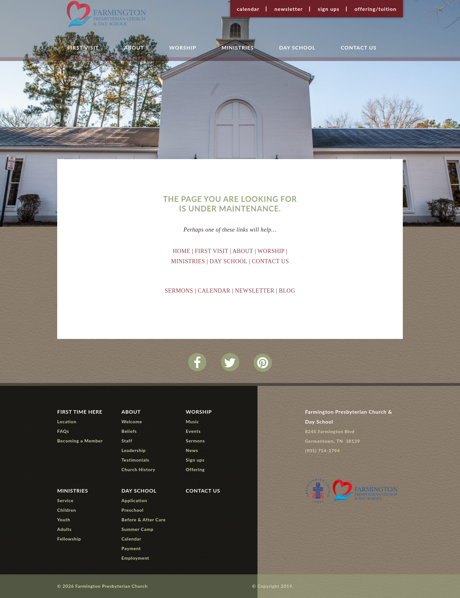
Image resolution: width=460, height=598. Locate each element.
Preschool (132, 510)
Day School (297, 47)
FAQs (63, 431)
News (192, 450)
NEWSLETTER (254, 291)
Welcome (131, 421)
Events (193, 431)
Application (134, 500)
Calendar (248, 9)
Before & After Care (143, 519)
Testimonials (135, 460)
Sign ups (329, 9)
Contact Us (359, 47)
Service (65, 500)
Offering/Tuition (375, 9)
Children (66, 510)
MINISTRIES (188, 261)
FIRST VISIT (211, 251)
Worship (182, 47)
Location (66, 421)
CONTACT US (270, 261)
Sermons (195, 440)
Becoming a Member (80, 440)
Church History (138, 469)
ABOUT (243, 251)
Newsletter (288, 9)
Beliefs (129, 431)
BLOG (287, 291)
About (134, 47)
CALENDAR (214, 291)
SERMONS (179, 291)
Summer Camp (137, 529)
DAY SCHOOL (228, 261)
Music (192, 421)
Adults (64, 529)
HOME (181, 251)
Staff (126, 440)
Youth (63, 519)
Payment (131, 548)
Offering (195, 469)
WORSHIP (270, 251)
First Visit (83, 47)
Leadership (133, 450)
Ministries (237, 47)
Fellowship (69, 538)
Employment (135, 558)
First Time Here (80, 412)
